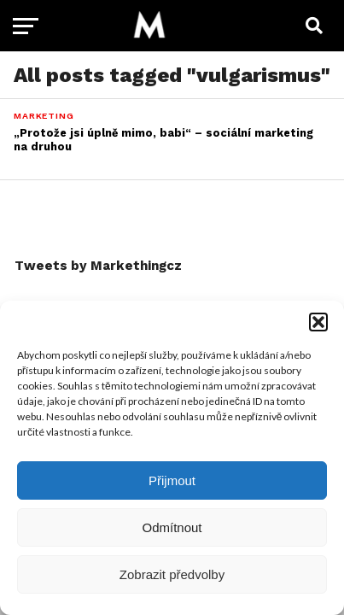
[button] (318, 322)
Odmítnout (171, 527)
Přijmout (172, 480)
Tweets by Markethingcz (98, 265)
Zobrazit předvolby (172, 574)
